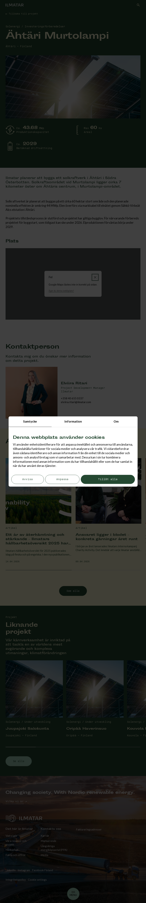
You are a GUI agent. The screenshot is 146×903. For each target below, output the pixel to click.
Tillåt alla (108, 479)
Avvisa (27, 479)
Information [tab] (73, 421)
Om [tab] (116, 421)
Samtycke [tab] (30, 421)
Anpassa (62, 479)
